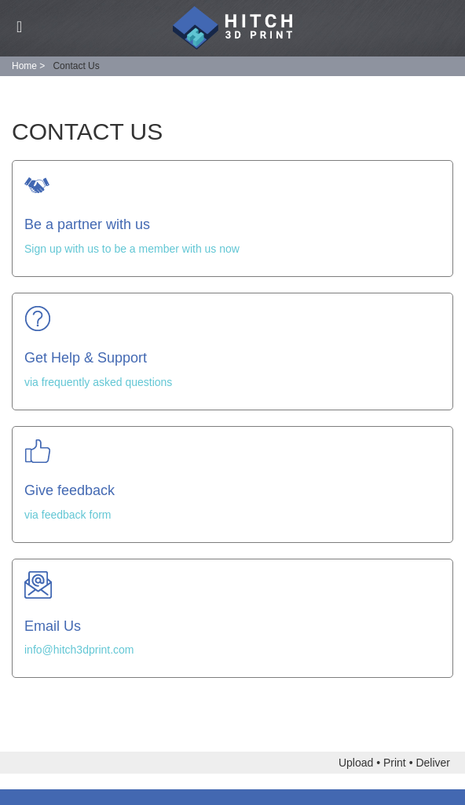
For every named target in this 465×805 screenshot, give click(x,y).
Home (24, 65)
